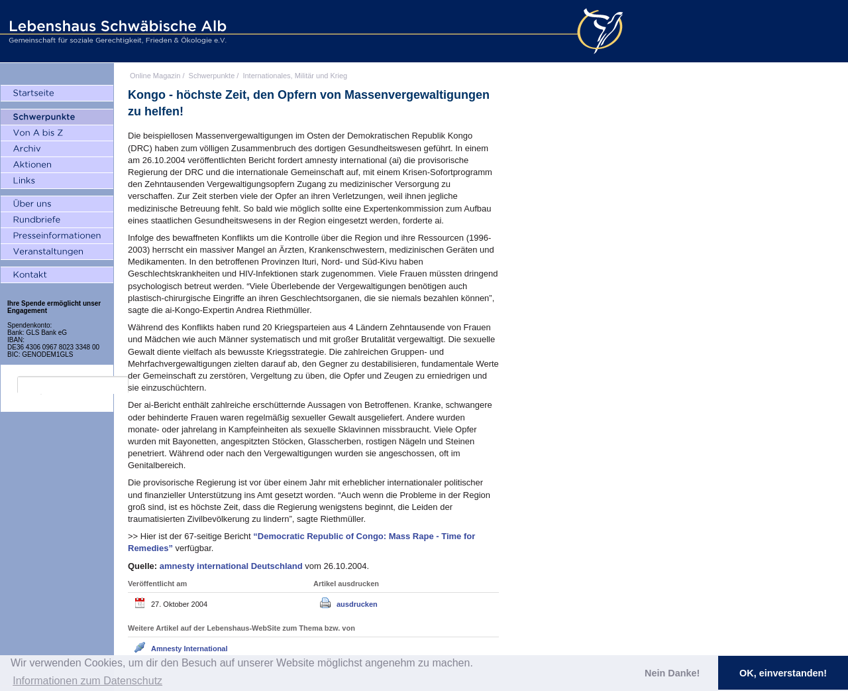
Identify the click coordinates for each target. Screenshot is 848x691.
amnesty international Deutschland (232, 566)
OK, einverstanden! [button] (783, 673)
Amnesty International (189, 649)
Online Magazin (155, 76)
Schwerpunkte (212, 76)
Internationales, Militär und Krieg (294, 76)
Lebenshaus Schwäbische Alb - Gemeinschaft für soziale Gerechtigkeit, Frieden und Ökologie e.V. (116, 31)
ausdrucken (357, 604)
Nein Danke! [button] (672, 673)
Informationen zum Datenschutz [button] (87, 680)
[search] (73, 385)
